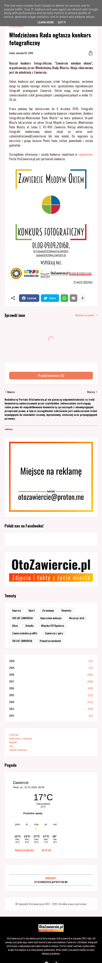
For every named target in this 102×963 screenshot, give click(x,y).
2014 (51, 702)
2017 (51, 681)
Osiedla (29, 626)
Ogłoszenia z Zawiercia (20, 738)
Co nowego (48, 610)
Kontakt (13, 742)
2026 (51, 661)
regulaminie (85, 154)
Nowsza (11, 392)
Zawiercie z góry (54, 633)
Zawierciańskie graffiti (24, 633)
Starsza (91, 392)
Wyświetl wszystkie (84, 315)
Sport (31, 610)
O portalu (13, 734)
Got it (62, 22)
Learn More (46, 22)
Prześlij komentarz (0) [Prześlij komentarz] (51, 375)
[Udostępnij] (89, 53)
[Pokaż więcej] (82, 298)
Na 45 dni (46, 850)
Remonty (66, 610)
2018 (51, 674)
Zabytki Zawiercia (18, 750)
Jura (11, 746)
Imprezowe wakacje (51, 618)
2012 (51, 716)
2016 (51, 688)
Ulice (15, 626)
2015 (51, 695)
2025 (51, 668)
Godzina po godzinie (24, 850)
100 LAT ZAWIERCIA (22, 618)
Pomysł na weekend (50, 641)
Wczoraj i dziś (76, 618)
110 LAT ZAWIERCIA (22, 641)
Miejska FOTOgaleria (52, 626)
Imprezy (16, 610)
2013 (51, 709)
